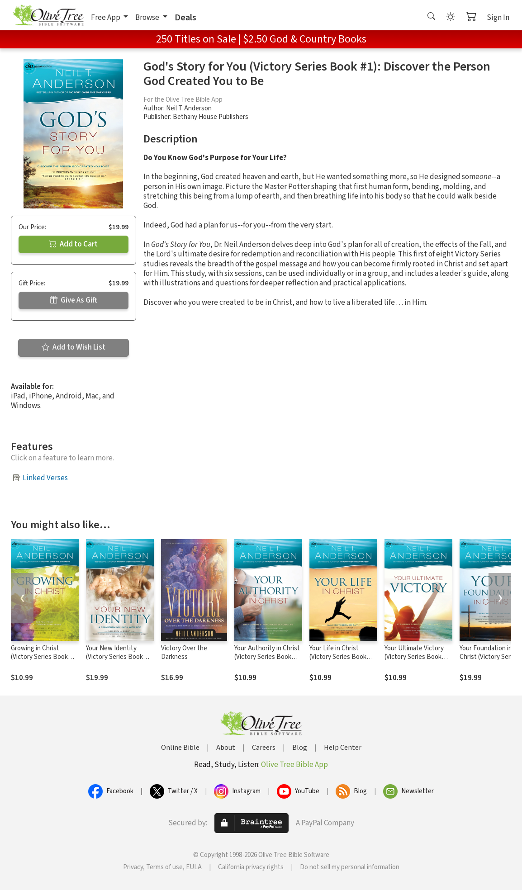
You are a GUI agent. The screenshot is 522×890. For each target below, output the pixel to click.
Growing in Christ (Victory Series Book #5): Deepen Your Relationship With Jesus (45, 661)
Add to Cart (73, 244)
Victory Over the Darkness (184, 653)
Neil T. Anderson (189, 108)
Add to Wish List (73, 347)
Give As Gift (73, 300)
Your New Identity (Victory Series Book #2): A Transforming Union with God (114, 661)
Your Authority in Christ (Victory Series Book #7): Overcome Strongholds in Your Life (267, 661)
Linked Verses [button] (45, 478)
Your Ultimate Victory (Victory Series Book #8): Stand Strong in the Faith (417, 661)
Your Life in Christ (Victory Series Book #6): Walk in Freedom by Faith (342, 661)
